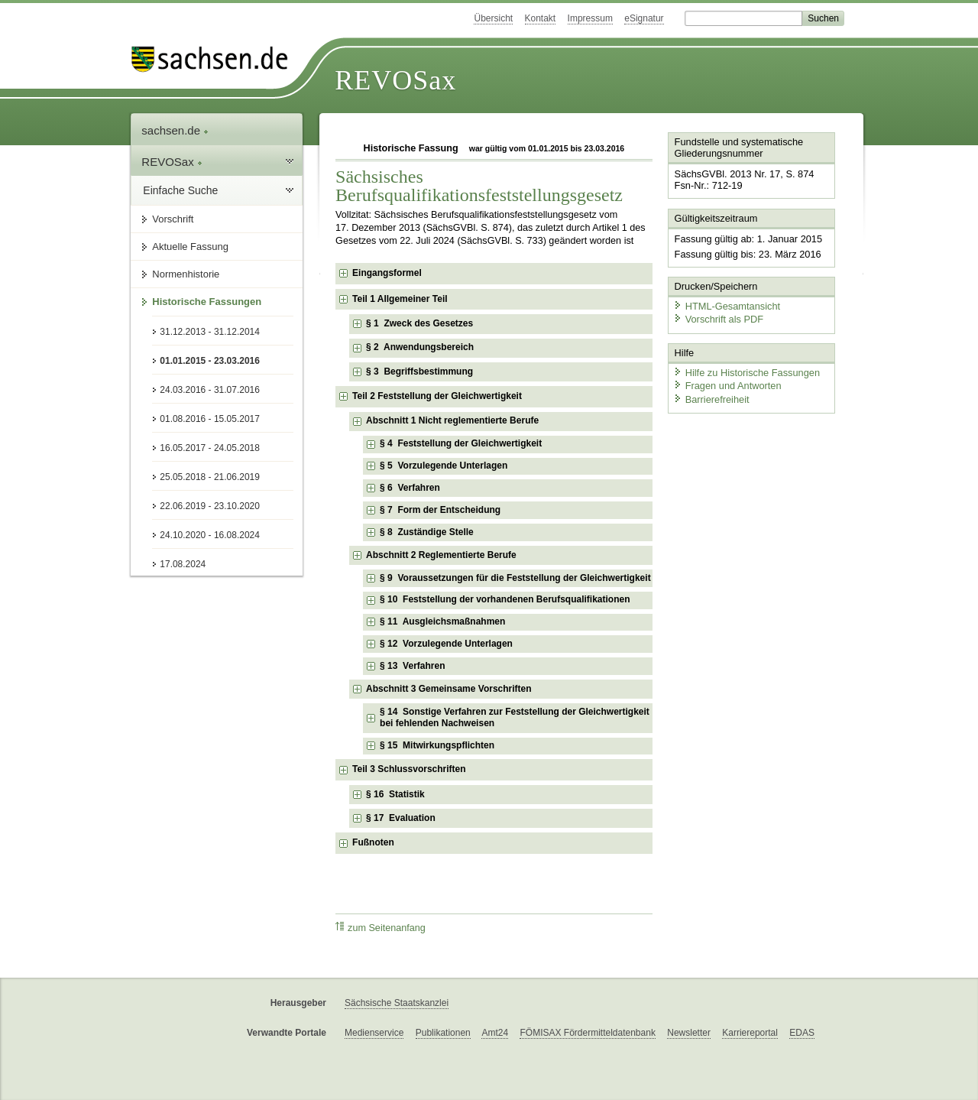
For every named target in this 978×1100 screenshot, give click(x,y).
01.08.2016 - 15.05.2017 (210, 419)
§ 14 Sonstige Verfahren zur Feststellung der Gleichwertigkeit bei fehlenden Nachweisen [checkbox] (514, 717)
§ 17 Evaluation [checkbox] (401, 818)
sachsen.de (175, 130)
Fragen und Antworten (727, 385)
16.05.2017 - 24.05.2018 (210, 448)
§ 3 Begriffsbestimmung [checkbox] (419, 371)
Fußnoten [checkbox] (373, 842)
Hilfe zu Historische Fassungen (746, 372)
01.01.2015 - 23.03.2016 (210, 360)
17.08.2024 (183, 564)
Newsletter (689, 1032)
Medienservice (374, 1032)
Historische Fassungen (206, 301)
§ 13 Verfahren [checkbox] (412, 665)
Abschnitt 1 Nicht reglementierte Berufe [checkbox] (452, 420)
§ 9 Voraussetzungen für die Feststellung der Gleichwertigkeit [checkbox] (515, 578)
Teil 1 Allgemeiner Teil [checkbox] (399, 299)
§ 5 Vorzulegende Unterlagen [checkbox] (443, 465)
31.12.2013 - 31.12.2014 (210, 331)
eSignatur (643, 18)
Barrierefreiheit (711, 399)
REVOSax (395, 80)
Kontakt (540, 18)
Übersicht (493, 18)
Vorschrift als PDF (718, 319)
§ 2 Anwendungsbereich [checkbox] (420, 347)
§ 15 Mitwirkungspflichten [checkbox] (437, 745)
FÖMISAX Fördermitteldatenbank (587, 1032)
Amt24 (494, 1032)
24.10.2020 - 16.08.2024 (210, 535)
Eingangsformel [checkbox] (387, 273)
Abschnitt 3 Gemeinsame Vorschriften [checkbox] (449, 688)
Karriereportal (750, 1032)
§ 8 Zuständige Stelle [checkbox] (427, 532)
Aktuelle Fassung (190, 246)
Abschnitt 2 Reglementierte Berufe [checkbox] (441, 555)
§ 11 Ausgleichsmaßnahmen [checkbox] (442, 621)
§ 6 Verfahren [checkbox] (410, 487)
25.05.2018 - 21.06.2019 (210, 477)
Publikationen (443, 1032)
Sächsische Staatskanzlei (397, 1003)
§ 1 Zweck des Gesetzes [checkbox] (419, 323)
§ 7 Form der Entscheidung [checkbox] (440, 510)
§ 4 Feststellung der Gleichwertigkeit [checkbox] (461, 443)
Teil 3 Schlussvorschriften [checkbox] (409, 769)
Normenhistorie (185, 274)
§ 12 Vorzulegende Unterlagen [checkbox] (446, 643)
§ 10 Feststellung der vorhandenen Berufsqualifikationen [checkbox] (505, 599)
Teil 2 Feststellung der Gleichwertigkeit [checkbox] (437, 396)
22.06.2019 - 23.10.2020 (210, 506)
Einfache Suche (180, 190)
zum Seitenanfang (380, 927)
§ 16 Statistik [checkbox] (395, 794)
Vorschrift (172, 219)
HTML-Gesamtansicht (726, 306)
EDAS (801, 1032)
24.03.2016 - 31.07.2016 (210, 390)
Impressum (590, 18)
